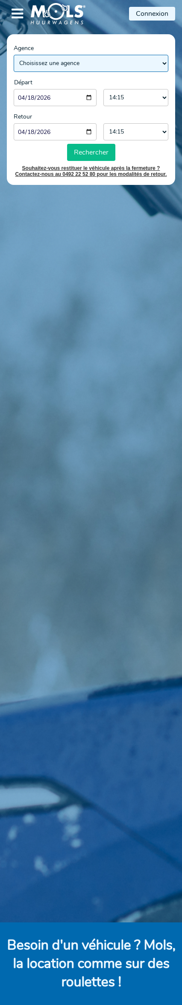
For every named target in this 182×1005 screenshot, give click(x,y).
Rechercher (91, 152)
